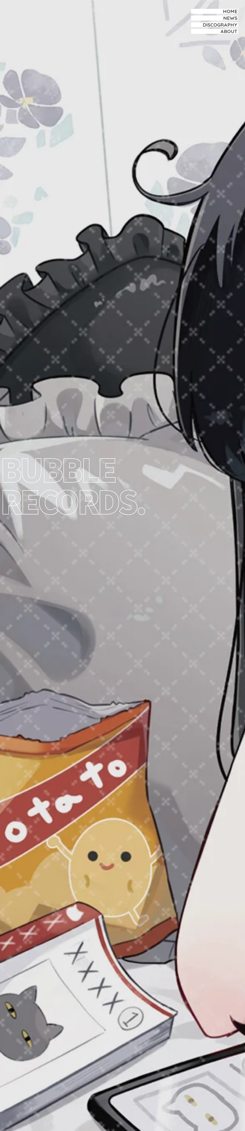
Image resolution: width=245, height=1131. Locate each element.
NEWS (230, 18)
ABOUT (228, 31)
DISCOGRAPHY (220, 25)
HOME (230, 11)
